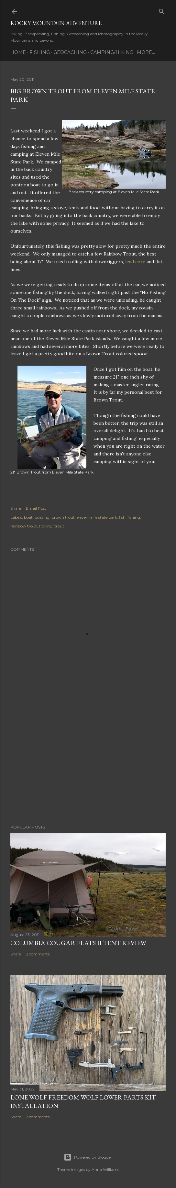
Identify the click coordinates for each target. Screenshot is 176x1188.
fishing (133, 517)
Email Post (36, 508)
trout (59, 526)
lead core (135, 262)
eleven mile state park (97, 517)
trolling (45, 526)
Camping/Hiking (111, 52)
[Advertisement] (88, 763)
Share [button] (15, 508)
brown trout (63, 517)
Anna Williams (105, 1169)
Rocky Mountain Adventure (56, 23)
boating (42, 517)
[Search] (162, 10)
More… (146, 52)
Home (18, 52)
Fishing (39, 52)
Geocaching (70, 52)
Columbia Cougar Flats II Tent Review (78, 943)
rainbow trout (23, 526)
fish (122, 517)
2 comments (38, 954)
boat (28, 517)
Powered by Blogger (88, 1157)
